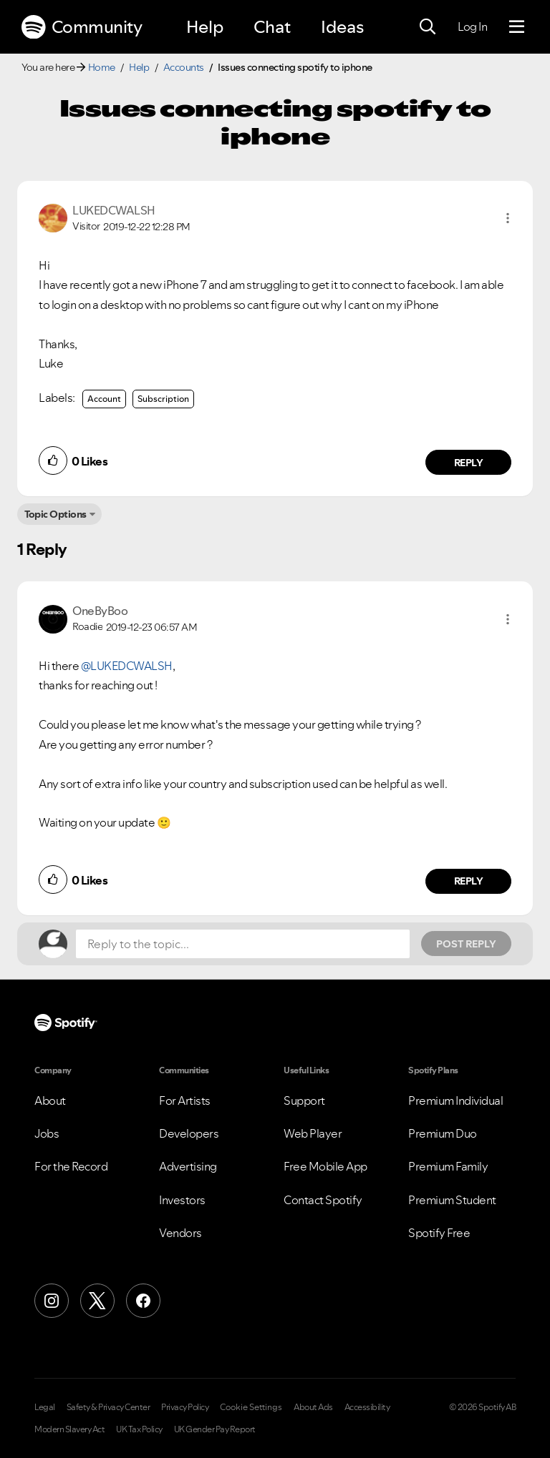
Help (204, 27)
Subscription (163, 399)
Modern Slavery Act (69, 1429)
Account (104, 399)
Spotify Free (439, 1233)
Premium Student (452, 1200)
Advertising (188, 1166)
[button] (507, 218)
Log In (472, 26)
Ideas (342, 27)
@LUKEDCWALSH (127, 666)
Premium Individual (455, 1100)
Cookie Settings (251, 1407)
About (50, 1100)
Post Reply (466, 944)
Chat (272, 27)
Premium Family (448, 1166)
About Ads (313, 1407)
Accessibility (367, 1407)
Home (101, 67)
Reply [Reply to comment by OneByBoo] (468, 881)
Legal (44, 1407)
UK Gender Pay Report (215, 1429)
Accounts (183, 67)
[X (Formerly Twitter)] (97, 1301)
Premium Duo (442, 1133)
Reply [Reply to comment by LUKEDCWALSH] (468, 462)
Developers (188, 1133)
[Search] (427, 27)
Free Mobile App (325, 1166)
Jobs (46, 1133)
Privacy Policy (184, 1407)
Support (304, 1100)
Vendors (180, 1233)
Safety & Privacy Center (108, 1407)
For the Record (70, 1166)
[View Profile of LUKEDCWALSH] (113, 210)
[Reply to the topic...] (243, 944)
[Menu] (517, 27)
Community (81, 27)
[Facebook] (143, 1301)
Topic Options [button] (55, 514)
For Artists (185, 1100)
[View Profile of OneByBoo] (99, 611)
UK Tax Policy (139, 1429)
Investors (182, 1200)
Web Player (313, 1133)
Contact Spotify (323, 1200)
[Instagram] (51, 1301)
